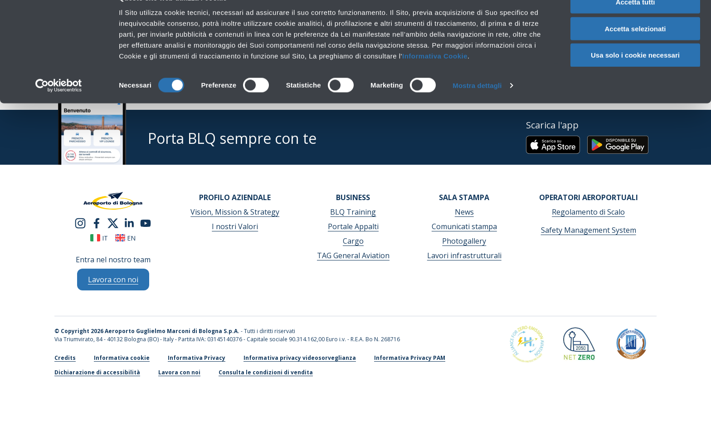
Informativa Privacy (196, 358)
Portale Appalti (353, 226)
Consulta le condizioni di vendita (266, 372)
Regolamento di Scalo (588, 212)
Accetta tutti (635, 22)
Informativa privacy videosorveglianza (299, 358)
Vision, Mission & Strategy (234, 212)
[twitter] (112, 222)
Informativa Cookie (435, 76)
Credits (65, 358)
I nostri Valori (235, 226)
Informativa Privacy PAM (409, 358)
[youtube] (145, 222)
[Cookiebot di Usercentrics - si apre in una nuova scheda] (58, 106)
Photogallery (464, 241)
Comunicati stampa (464, 226)
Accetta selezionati (635, 49)
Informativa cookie (122, 358)
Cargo (353, 241)
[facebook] (96, 222)
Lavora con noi (179, 372)
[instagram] (80, 222)
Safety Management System (588, 230)
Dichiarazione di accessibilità (97, 372)
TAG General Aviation (353, 255)
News (464, 212)
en (125, 238)
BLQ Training (353, 212)
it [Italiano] (99, 238)
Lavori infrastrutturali (464, 255)
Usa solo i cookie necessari (635, 76)
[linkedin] (129, 222)
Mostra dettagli (477, 106)
